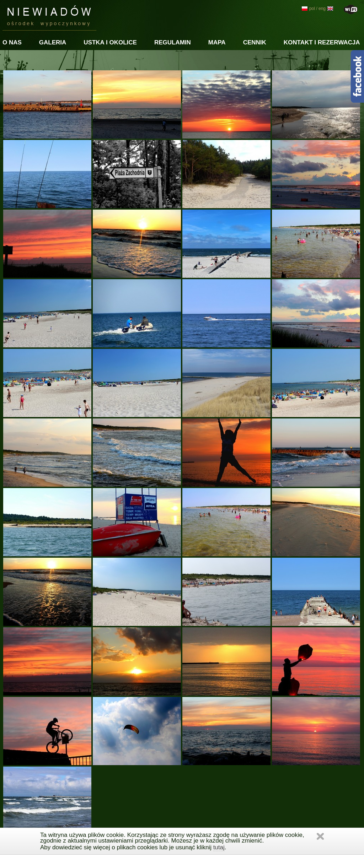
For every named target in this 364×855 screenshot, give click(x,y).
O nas (12, 42)
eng (325, 8)
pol (308, 8)
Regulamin (172, 42)
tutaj (219, 847)
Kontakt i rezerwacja (322, 42)
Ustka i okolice (110, 42)
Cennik (254, 42)
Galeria (52, 42)
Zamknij (320, 836)
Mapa (217, 42)
